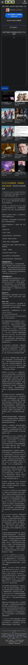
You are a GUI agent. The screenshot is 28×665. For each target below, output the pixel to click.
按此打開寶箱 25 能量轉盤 (14, 15)
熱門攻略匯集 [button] (14, 27)
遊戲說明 (21, 641)
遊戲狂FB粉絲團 (9, 640)
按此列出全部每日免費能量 (14, 20)
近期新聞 (5, 88)
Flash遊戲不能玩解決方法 (12, 641)
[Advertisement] (13, 51)
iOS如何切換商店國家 (19, 640)
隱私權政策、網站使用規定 (14, 643)
